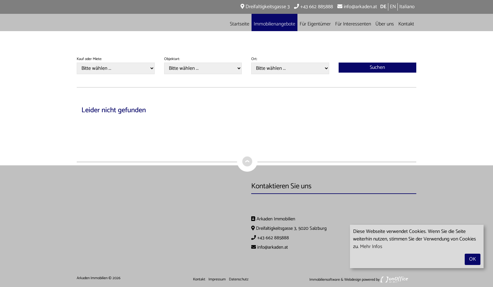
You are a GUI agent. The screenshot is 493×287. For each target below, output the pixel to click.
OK (472, 259)
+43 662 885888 (313, 7)
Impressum (217, 279)
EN (393, 7)
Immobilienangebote (274, 24)
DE (383, 7)
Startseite (239, 24)
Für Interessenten (353, 24)
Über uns (384, 24)
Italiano (407, 7)
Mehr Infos (371, 246)
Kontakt (406, 24)
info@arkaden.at (357, 7)
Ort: (254, 59)
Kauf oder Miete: (89, 59)
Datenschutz (238, 279)
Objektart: (172, 59)
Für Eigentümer (315, 24)
